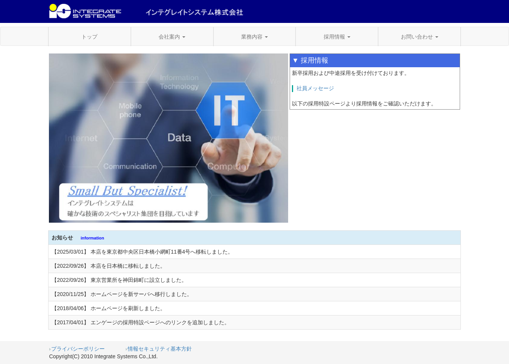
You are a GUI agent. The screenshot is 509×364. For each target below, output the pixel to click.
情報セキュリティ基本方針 (159, 349)
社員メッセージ (315, 88)
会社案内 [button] (172, 37)
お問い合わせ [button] (419, 37)
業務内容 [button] (254, 37)
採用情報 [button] (337, 37)
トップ (89, 37)
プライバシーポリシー (77, 349)
